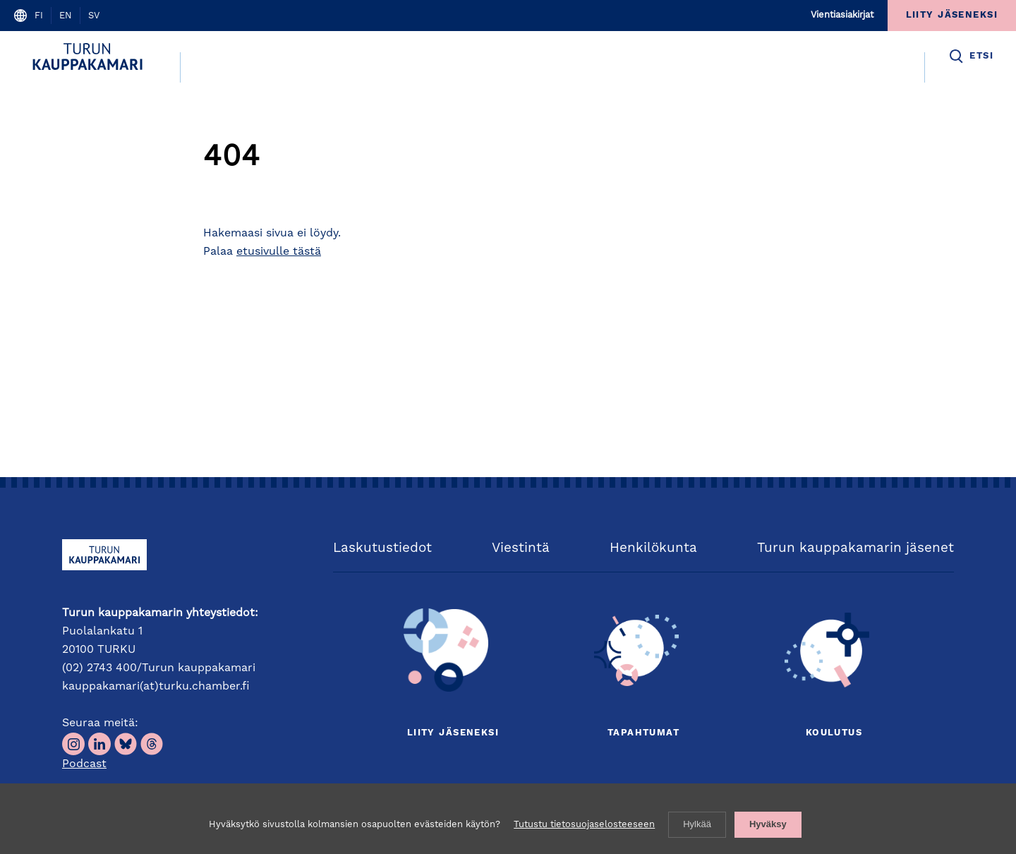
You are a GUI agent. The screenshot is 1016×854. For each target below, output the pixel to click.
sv (93, 15)
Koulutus (834, 733)
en (65, 15)
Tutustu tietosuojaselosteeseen (584, 824)
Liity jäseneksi (453, 733)
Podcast (84, 764)
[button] (970, 56)
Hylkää (697, 824)
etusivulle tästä (278, 252)
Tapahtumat (643, 733)
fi (39, 15)
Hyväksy (768, 824)
